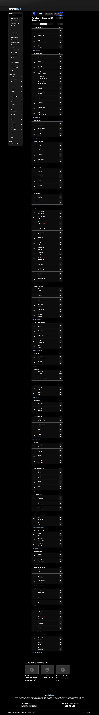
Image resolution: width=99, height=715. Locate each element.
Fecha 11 (60, 193)
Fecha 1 (60, 353)
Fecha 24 (60, 286)
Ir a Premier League (36, 138)
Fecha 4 (60, 416)
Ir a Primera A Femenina (37, 439)
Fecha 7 (60, 515)
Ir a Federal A (35, 283)
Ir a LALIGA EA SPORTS (37, 164)
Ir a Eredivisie (35, 465)
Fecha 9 (60, 400)
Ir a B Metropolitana (36, 205)
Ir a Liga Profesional (36, 50)
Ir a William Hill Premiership (37, 652)
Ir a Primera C (35, 413)
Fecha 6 (60, 588)
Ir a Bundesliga (35, 366)
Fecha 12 (60, 27)
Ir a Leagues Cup (36, 381)
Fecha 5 (60, 384)
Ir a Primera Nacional (36, 117)
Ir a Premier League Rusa (37, 605)
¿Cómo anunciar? (87, 712)
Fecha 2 (60, 120)
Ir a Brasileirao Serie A (37, 319)
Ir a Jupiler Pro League (37, 631)
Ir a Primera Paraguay (36, 564)
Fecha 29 (60, 53)
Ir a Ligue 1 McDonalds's (37, 350)
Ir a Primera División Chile (37, 548)
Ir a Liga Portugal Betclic (37, 491)
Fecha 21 (60, 530)
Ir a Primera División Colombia (38, 527)
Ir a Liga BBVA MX (36, 397)
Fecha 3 (60, 442)
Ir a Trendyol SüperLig (37, 511)
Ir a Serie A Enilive (36, 190)
